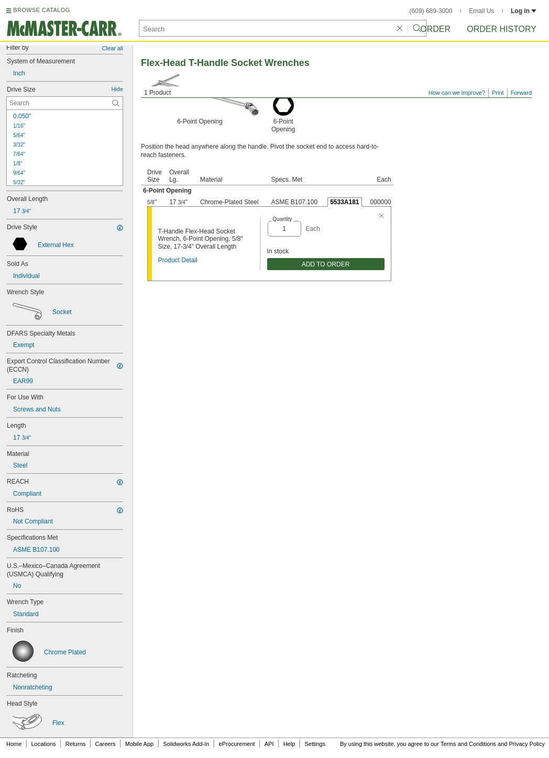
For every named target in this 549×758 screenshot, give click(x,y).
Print (498, 93)
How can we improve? (457, 93)
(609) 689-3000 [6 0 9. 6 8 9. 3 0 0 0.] (431, 11)
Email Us (481, 11)
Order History (501, 29)
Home (13, 744)
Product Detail (177, 260)
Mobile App (139, 744)
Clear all (112, 48)
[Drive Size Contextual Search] (64, 103)
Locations (43, 744)
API (269, 744)
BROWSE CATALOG (41, 10)
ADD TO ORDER (326, 264)
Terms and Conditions (468, 744)
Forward (521, 93)
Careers (105, 744)
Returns (75, 744)
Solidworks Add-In (186, 744)
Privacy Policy (527, 744)
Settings (314, 744)
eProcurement (237, 744)
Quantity (282, 219)
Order (435, 29)
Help (289, 744)
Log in (523, 11)
